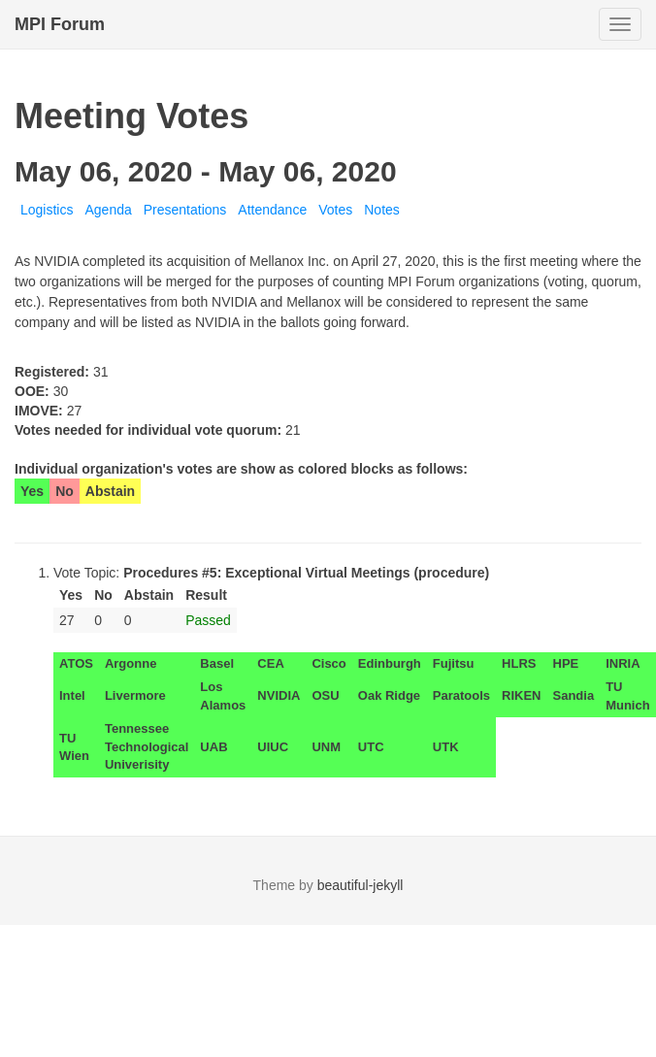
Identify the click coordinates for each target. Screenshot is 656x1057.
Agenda (107, 209)
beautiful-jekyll (360, 885)
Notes (382, 209)
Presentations (185, 209)
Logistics (46, 209)
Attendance (272, 209)
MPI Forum (60, 24)
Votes (335, 209)
